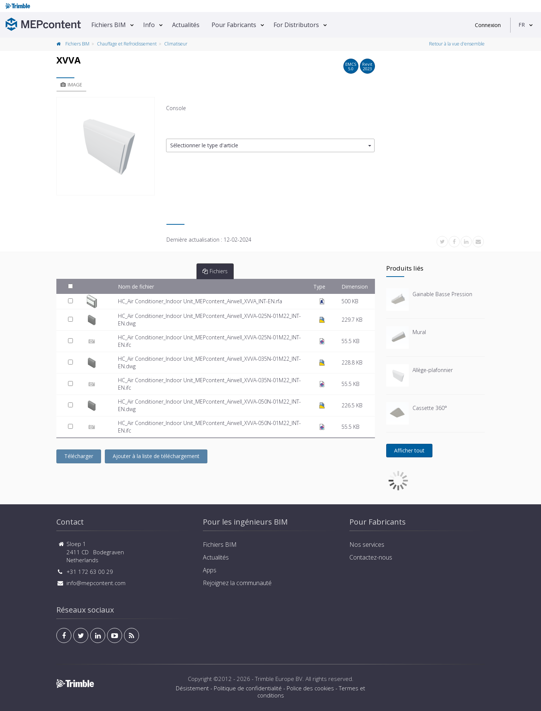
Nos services (366, 544)
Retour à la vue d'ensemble (457, 44)
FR (521, 24)
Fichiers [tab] (215, 271)
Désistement (192, 688)
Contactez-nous (370, 557)
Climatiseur (175, 44)
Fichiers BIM (108, 25)
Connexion (488, 25)
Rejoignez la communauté (237, 583)
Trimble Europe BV (278, 678)
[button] (270, 146)
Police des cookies (310, 688)
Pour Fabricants (234, 25)
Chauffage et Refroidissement (127, 44)
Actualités (185, 25)
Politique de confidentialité (248, 688)
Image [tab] (71, 84)
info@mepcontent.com (95, 583)
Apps (209, 570)
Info (149, 25)
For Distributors (296, 25)
